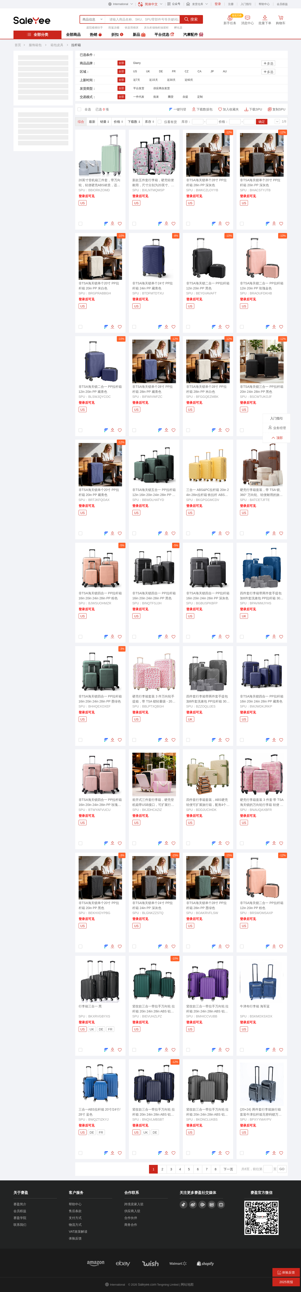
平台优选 (164, 34)
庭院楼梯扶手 (94, 27)
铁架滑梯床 (132, 27)
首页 (18, 45)
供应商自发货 (161, 88)
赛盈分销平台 (31, 20)
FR (174, 71)
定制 (200, 96)
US (135, 71)
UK (148, 71)
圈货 (170, 96)
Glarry (137, 63)
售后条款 (75, 1211)
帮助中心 (264, 4)
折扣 (117, 34)
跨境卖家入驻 (134, 1204)
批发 (156, 96)
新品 (139, 34)
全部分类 (37, 34)
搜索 (191, 19)
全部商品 (73, 35)
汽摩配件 (193, 34)
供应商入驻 (132, 1211)
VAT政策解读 (78, 1231)
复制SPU (278, 109)
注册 (231, 4)
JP (212, 71)
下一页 (228, 1169)
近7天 (136, 79)
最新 (92, 121)
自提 (185, 96)
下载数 (134, 122)
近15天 (153, 79)
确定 (261, 121)
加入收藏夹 (231, 109)
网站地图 (187, 1284)
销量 (104, 122)
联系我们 (19, 1224)
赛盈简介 (19, 1204)
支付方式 (75, 1218)
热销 (96, 34)
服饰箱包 (35, 45)
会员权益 (282, 4)
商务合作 (130, 1224)
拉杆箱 (76, 45)
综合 (81, 121)
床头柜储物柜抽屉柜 (156, 27)
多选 (268, 63)
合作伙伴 (130, 1218)
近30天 (171, 79)
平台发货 (138, 88)
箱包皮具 (57, 45)
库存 (149, 121)
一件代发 (138, 96)
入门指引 (246, 4)
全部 (121, 63)
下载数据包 (205, 109)
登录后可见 (87, 196)
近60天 (189, 79)
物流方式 (75, 1224)
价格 (118, 121)
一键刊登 (179, 109)
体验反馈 (75, 1238)
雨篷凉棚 (113, 27)
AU (225, 71)
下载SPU (255, 109)
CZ (187, 71)
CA (200, 71)
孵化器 (178, 27)
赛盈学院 (19, 1218)
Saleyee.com (147, 1284)
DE (161, 71)
